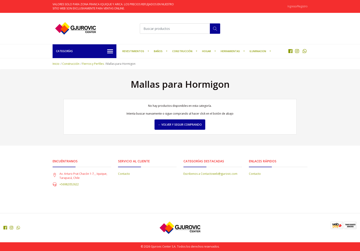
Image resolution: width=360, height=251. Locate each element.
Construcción (182, 51)
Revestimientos (133, 51)
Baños (158, 51)
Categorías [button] (84, 51)
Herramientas (230, 51)
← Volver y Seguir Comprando (180, 125)
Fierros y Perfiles (93, 64)
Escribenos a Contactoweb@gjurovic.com (210, 174)
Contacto (124, 174)
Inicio (56, 64)
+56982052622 (69, 184)
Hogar (206, 51)
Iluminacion (258, 51)
